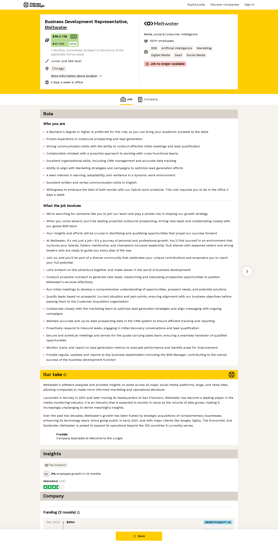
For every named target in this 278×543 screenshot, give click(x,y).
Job (126, 99)
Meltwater (56, 27)
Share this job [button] (55, 513)
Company (147, 99)
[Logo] (34, 5)
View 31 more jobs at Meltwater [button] (95, 513)
